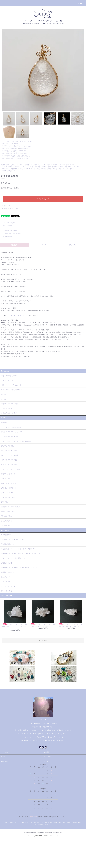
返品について (6, 206)
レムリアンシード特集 (12, 143)
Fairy (15, 151)
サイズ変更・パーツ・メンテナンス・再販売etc (18, 549)
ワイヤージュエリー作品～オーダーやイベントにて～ (20, 567)
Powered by (43, 836)
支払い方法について (15, 822)
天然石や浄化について (9, 544)
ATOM (49, 824)
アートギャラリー (7, 591)
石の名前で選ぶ (11, 155)
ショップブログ (39, 824)
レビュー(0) (72, 245)
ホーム (4, 141)
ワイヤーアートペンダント (26, 141)
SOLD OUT (43, 199)
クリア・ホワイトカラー (21, 158)
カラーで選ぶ (10, 158)
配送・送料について (27, 822)
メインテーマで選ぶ (12, 146)
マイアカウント (5, 752)
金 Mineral (24, 153)
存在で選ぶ (10, 151)
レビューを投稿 (6, 225)
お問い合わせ (5, 761)
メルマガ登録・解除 (75, 822)
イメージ (43, 245)
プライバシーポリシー (63, 822)
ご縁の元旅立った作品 (12, 141)
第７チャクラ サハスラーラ (23, 156)
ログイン (3, 756)
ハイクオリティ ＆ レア (13, 145)
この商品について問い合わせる (11, 233)
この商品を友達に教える (8, 230)
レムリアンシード (24, 155)
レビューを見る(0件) (7, 222)
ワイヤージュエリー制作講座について (14, 558)
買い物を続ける (6, 237)
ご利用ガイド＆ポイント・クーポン (13, 539)
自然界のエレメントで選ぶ (14, 153)
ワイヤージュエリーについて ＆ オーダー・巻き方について (22, 553)
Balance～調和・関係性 (25, 146)
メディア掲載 (6, 582)
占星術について (6, 563)
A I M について (6, 535)
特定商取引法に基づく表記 (10, 208)
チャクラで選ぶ (11, 156)
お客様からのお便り (8, 572)
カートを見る (48, 756)
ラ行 (18, 155)
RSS (46, 824)
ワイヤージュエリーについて (17, 315)
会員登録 (46, 752)
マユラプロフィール (8, 586)
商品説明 (14, 245)
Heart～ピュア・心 (23, 148)
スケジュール (6, 577)
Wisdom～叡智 (22, 150)
